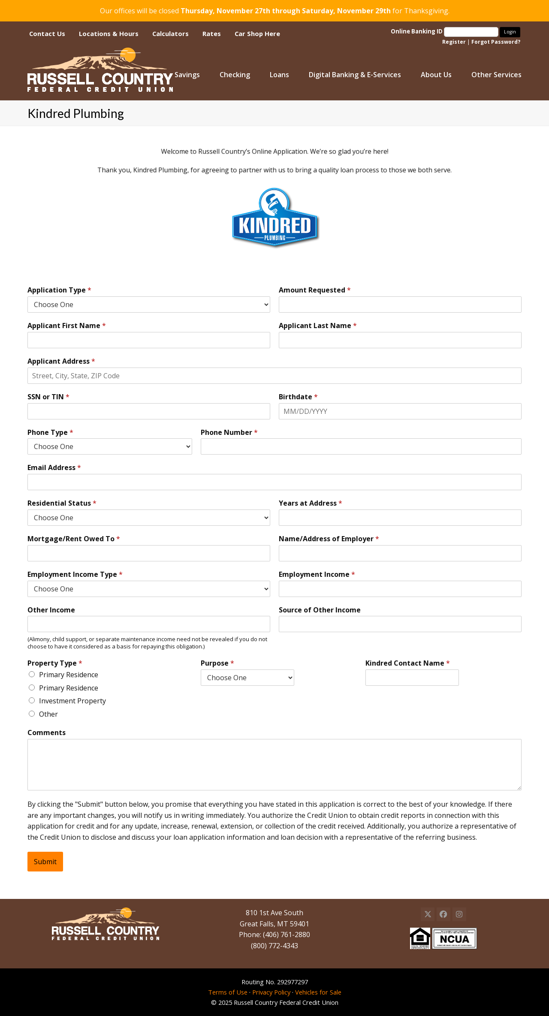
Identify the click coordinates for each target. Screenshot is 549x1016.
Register (454, 41)
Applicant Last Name (318, 325)
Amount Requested (315, 290)
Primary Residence (68, 674)
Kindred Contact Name (407, 663)
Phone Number (229, 432)
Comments (46, 732)
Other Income (51, 610)
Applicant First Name (66, 325)
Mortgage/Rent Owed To (73, 538)
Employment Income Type (75, 574)
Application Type (59, 290)
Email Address (54, 467)
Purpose (217, 663)
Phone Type (50, 432)
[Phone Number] (361, 446)
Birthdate (298, 396)
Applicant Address (61, 361)
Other (48, 714)
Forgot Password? (495, 41)
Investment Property (72, 700)
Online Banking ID (445, 31)
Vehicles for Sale (318, 992)
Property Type (54, 663)
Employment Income (317, 574)
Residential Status (62, 503)
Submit (45, 861)
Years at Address (310, 503)
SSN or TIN (48, 396)
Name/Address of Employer (329, 538)
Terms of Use (227, 992)
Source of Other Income (320, 610)
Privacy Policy (271, 992)
